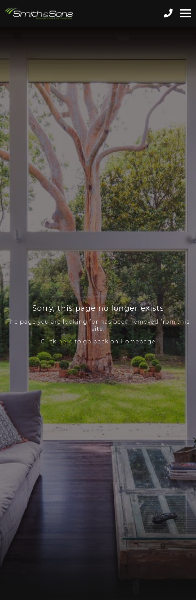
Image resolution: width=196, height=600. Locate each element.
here (65, 341)
